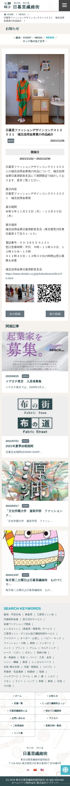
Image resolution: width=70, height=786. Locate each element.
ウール (26, 676)
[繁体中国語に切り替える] (35, 769)
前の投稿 (55, 313)
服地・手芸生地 (12, 614)
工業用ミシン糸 (45, 614)
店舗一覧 (18, 703)
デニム (33, 647)
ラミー (19, 681)
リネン (7, 681)
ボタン (28, 652)
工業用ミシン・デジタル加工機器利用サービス (29, 633)
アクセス (53, 718)
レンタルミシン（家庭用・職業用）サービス (28, 628)
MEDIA (39, 37)
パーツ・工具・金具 (40, 657)
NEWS (22, 14)
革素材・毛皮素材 (13, 671)
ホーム (18, 696)
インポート (45, 643)
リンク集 (18, 733)
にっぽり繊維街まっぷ (53, 703)
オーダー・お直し (30, 638)
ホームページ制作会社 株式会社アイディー (35, 782)
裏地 (50, 681)
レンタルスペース (41, 662)
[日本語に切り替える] (28, 769)
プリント (20, 647)
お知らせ (53, 696)
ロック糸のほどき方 (34, 41)
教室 (25, 662)
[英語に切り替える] (42, 769)
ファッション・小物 (15, 643)
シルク (51, 676)
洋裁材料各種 (11, 619)
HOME (9, 14)
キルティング (48, 647)
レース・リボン (12, 652)
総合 (18, 37)
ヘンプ (30, 681)
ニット (7, 647)
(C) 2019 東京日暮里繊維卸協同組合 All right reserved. (35, 779)
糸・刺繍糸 (10, 657)
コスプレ (48, 666)
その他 (7, 685)
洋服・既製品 (31, 666)
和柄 (41, 681)
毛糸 (22, 657)
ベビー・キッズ (52, 638)
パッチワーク (11, 676)
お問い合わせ (18, 718)
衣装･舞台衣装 (12, 666)
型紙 (41, 671)
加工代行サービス (32, 619)
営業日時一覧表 (53, 725)
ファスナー (10, 638)
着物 (32, 643)
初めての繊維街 (53, 710)
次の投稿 (15, 313)
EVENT (27, 37)
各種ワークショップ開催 (17, 624)
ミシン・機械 (11, 662)
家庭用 (28, 614)
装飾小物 (41, 652)
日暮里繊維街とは (18, 710)
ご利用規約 (18, 725)
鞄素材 (31, 671)
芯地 (59, 681)
